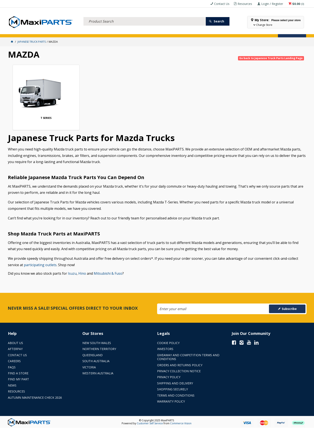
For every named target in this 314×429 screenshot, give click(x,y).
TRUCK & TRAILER (90, 31)
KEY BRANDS (146, 31)
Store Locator (187, 31)
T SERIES (40, 118)
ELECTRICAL (40, 31)
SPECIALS (165, 31)
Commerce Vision (180, 424)
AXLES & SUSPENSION (120, 31)
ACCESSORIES (19, 31)
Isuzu (72, 274)
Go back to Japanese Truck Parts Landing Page (271, 58)
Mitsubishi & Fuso (108, 274)
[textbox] (144, 16)
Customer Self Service (150, 424)
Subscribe (289, 309)
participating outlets (40, 265)
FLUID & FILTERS (63, 31)
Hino (82, 274)
